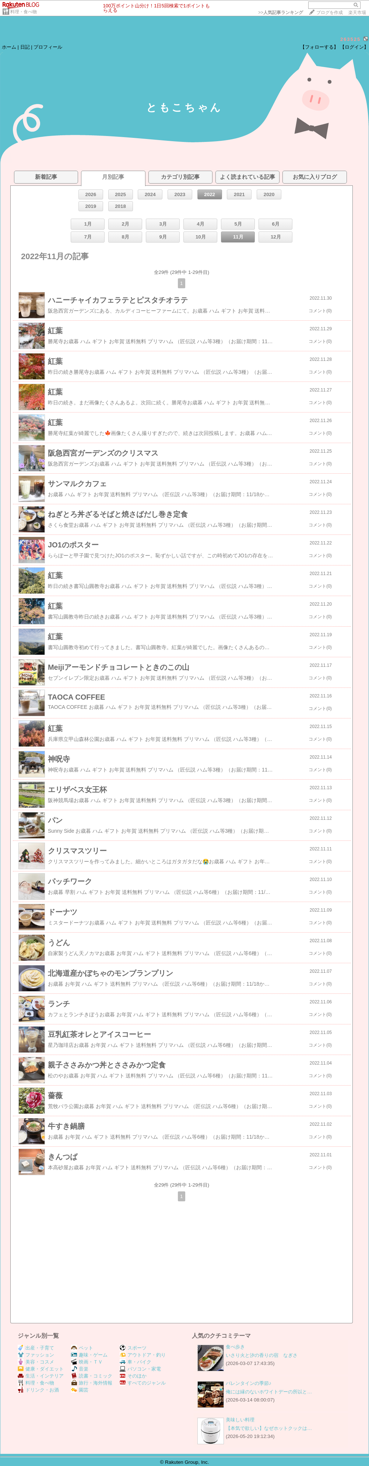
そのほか (133, 1376)
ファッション (36, 1355)
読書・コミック (91, 1376)
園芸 (79, 1390)
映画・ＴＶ (87, 1362)
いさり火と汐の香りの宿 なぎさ (262, 1355)
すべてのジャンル (143, 1383)
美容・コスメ (36, 1362)
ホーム (9, 47)
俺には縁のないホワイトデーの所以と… (269, 1391)
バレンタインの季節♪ (248, 1383)
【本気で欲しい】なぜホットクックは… (269, 1428)
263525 (350, 39)
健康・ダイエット (41, 1369)
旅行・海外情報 (91, 1383)
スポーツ (133, 1348)
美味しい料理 (240, 1420)
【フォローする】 (319, 47)
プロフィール (48, 47)
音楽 (79, 1369)
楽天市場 (357, 12)
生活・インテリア (41, 1376)
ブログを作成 (329, 12)
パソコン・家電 (140, 1369)
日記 (25, 47)
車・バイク (135, 1362)
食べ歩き (235, 1347)
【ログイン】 (354, 47)
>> (280, 12)
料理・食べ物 (23, 11)
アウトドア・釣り (143, 1355)
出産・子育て (36, 1348)
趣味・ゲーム (89, 1355)
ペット (82, 1348)
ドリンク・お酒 (38, 1390)
